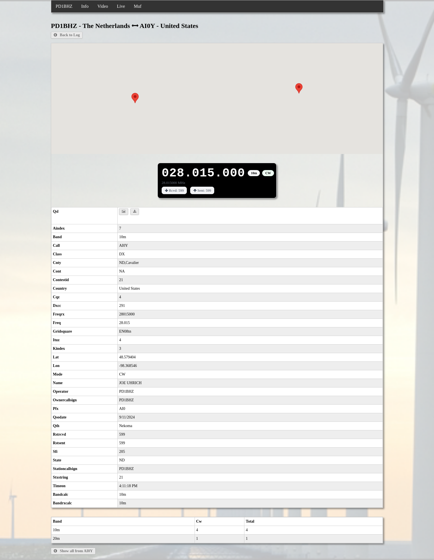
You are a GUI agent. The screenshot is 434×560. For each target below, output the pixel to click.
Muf (138, 6)
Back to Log (67, 35)
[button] (135, 98)
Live (121, 6)
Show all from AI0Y (73, 551)
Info (85, 6)
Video (102, 6)
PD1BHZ (64, 6)
